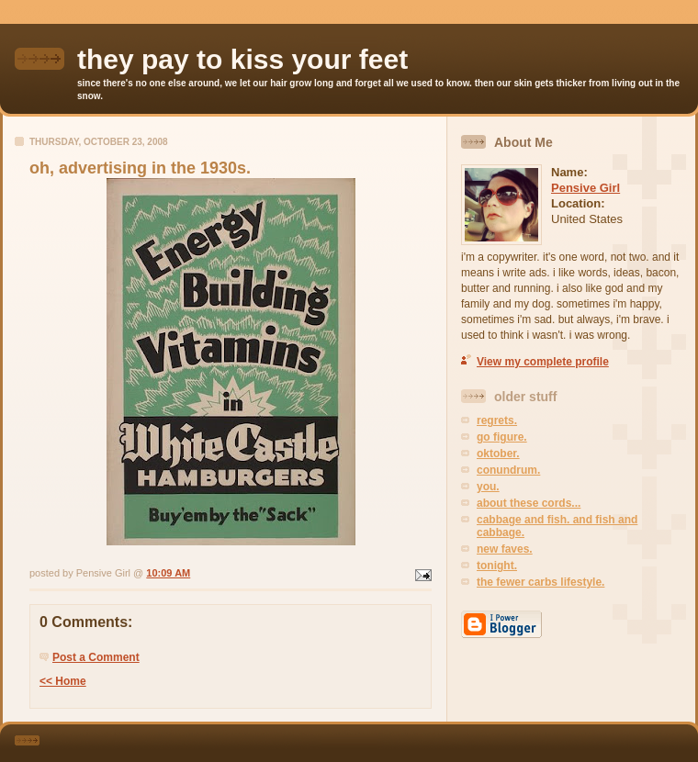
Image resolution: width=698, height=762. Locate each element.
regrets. (497, 420)
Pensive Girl (585, 188)
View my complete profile (543, 361)
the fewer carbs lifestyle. (540, 582)
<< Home (62, 681)
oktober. (498, 453)
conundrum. (508, 470)
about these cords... (528, 503)
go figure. (502, 437)
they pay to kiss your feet (242, 59)
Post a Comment (96, 657)
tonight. (497, 565)
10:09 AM (168, 572)
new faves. (505, 549)
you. (488, 486)
